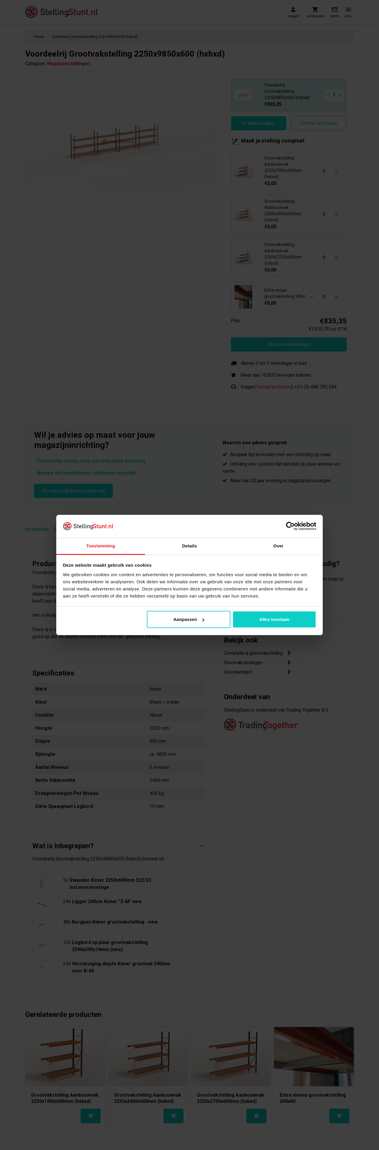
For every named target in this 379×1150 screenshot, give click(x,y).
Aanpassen (189, 619)
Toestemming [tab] (100, 545)
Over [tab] (278, 545)
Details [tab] (189, 545)
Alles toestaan (274, 619)
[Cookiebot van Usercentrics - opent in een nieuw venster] (290, 526)
